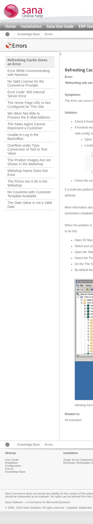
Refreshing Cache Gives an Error (27, 62)
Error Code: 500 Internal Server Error (26, 94)
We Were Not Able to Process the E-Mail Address (28, 115)
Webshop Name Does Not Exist (27, 173)
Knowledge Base (28, 34)
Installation (31, 26)
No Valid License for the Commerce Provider (25, 83)
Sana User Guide (60, 26)
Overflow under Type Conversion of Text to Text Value (27, 149)
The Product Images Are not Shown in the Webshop (29, 162)
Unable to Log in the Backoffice (22, 137)
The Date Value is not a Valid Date (29, 205)
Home (10, 26)
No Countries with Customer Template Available (29, 194)
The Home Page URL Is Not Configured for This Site (29, 105)
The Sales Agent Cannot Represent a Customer (26, 126)
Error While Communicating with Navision (28, 73)
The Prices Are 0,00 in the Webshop (27, 183)
